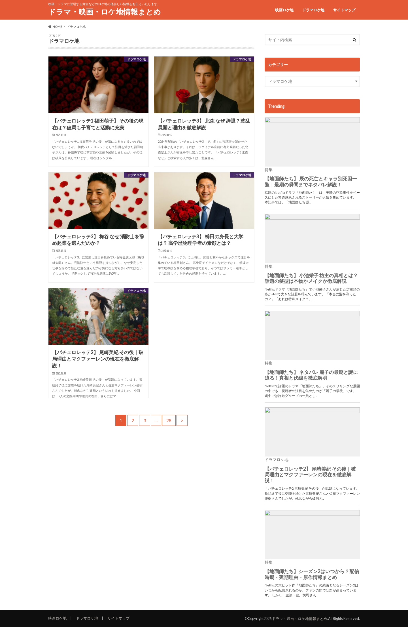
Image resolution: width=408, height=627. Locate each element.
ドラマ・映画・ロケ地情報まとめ (104, 11)
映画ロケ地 (284, 10)
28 (168, 420)
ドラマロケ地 (313, 10)
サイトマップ (344, 10)
